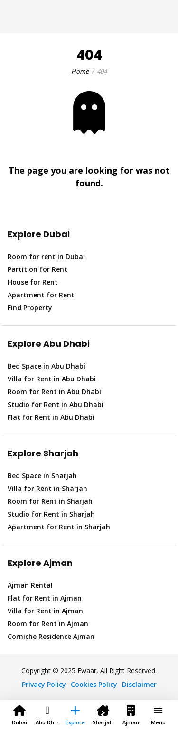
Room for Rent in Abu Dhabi (54, 391)
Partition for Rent (37, 269)
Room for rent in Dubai (46, 256)
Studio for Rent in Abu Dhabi (55, 404)
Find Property (30, 307)
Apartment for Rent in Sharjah (59, 526)
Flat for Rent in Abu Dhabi (51, 417)
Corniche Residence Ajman (51, 636)
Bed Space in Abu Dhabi (46, 365)
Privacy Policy (44, 684)
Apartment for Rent (41, 294)
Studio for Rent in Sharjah (51, 513)
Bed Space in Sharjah (42, 475)
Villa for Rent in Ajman (45, 610)
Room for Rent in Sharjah (50, 501)
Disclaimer (139, 684)
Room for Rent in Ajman (48, 623)
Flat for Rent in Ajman (45, 597)
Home (80, 71)
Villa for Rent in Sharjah (47, 488)
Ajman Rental (30, 585)
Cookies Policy (94, 684)
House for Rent (33, 282)
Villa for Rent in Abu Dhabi (52, 378)
